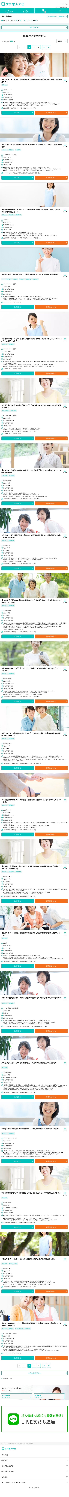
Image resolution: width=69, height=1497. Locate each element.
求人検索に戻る (7, 1378)
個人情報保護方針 (7, 1466)
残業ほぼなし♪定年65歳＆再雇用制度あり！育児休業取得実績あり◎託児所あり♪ (29, 1063)
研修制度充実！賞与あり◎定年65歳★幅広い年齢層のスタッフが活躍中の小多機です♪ (31, 1193)
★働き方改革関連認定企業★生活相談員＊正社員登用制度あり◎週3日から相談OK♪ (30, 1129)
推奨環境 (4, 1460)
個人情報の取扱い (7, 1471)
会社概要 (4, 1477)
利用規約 (4, 1455)
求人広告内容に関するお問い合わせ (13, 1482)
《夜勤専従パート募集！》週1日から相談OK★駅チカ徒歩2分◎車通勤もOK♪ (28, 1259)
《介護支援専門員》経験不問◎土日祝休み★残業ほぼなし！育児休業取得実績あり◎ (30, 274)
